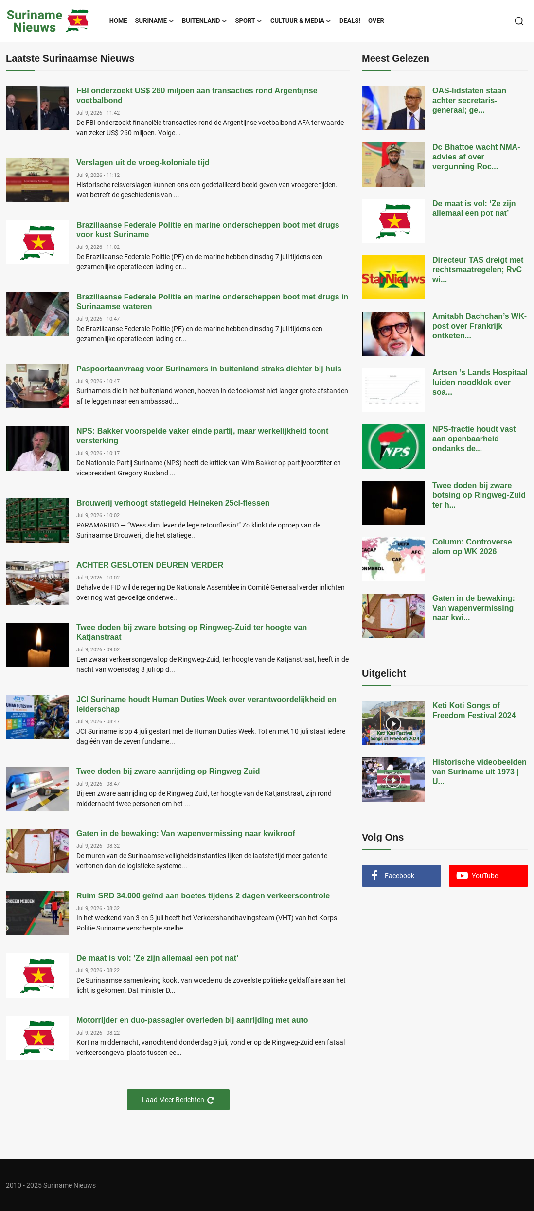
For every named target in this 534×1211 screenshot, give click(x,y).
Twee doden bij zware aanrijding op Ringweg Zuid (168, 771)
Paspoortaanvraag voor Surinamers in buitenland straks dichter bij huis (208, 369)
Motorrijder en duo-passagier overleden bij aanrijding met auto (192, 1020)
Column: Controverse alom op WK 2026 (472, 547)
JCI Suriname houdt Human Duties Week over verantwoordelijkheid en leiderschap (206, 704)
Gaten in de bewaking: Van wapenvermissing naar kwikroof (185, 833)
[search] (519, 21)
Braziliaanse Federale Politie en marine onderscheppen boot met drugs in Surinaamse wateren (212, 302)
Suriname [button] (154, 21)
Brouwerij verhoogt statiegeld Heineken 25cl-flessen (172, 503)
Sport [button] (249, 21)
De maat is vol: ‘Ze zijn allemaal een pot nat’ (157, 958)
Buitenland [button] (205, 21)
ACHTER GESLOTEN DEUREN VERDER (149, 565)
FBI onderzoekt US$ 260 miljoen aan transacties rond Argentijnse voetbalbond (197, 96)
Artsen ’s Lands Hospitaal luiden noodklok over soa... (480, 382)
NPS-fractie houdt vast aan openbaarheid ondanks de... (474, 439)
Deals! (349, 20)
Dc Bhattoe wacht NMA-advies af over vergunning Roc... (476, 157)
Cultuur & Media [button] (301, 21)
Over (376, 20)
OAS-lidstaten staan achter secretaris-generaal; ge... (469, 100)
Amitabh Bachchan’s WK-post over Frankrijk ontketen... (479, 326)
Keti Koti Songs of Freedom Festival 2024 (474, 711)
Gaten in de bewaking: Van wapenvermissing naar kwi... (473, 608)
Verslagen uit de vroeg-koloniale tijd (143, 162)
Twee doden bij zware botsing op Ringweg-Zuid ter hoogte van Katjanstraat (191, 632)
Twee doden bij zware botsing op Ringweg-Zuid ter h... (479, 495)
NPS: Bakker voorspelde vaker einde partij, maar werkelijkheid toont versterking (202, 436)
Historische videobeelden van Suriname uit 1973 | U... (479, 772)
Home (118, 20)
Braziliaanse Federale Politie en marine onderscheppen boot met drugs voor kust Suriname (207, 230)
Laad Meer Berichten (178, 1100)
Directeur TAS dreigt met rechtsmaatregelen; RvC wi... (477, 269)
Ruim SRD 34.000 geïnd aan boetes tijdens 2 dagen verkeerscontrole (203, 896)
